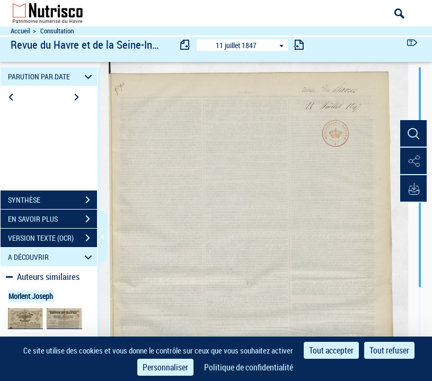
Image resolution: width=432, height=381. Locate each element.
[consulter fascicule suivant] (299, 44)
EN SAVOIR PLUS (52, 219)
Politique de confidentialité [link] (248, 367)
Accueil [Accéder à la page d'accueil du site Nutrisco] (20, 30)
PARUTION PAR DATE (51, 76)
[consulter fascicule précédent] (186, 44)
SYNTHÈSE (52, 200)
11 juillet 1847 (236, 45)
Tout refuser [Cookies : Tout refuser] (389, 350)
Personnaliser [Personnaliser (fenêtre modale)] (165, 367)
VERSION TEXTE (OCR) (52, 238)
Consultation (57, 30)
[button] (413, 134)
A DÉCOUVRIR (51, 257)
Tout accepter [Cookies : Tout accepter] (331, 350)
